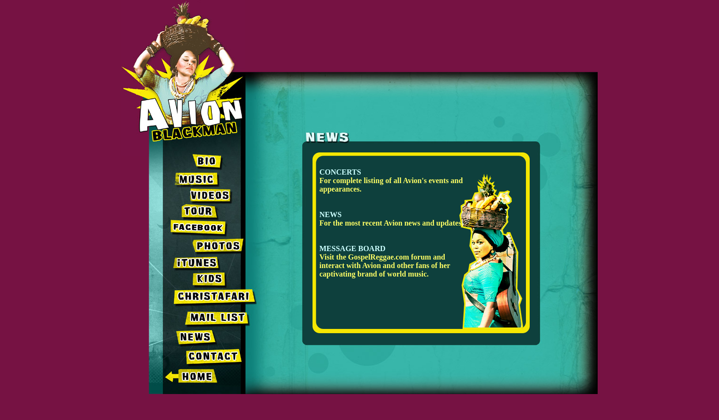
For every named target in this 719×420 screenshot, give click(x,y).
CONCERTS (340, 172)
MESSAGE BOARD (353, 248)
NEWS (331, 214)
